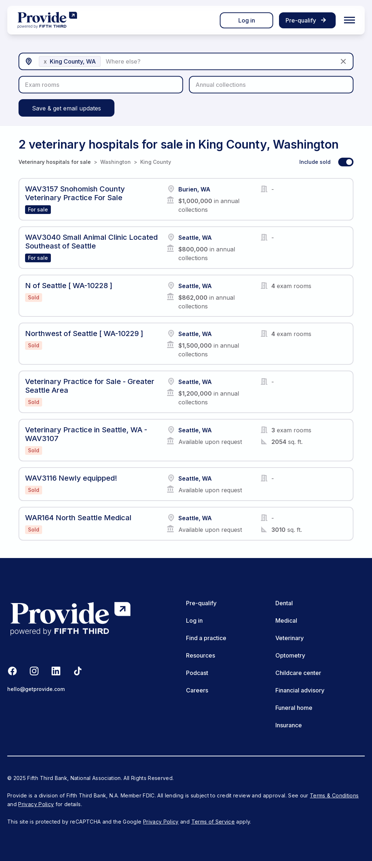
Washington (115, 162)
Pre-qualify (201, 603)
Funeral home (293, 707)
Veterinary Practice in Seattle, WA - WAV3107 (86, 434)
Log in (246, 20)
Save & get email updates (66, 108)
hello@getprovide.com (36, 689)
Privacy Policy (36, 804)
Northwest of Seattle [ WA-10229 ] (84, 333)
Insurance (288, 725)
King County (155, 162)
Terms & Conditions (334, 795)
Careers (197, 690)
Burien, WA (194, 189)
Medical (286, 620)
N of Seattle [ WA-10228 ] (68, 285)
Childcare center (298, 672)
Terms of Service (213, 821)
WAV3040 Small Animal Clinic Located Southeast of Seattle (91, 241)
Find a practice (206, 638)
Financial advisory (299, 690)
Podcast (197, 672)
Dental (284, 603)
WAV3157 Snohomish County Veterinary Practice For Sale (75, 193)
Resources (200, 655)
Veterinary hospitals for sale (55, 162)
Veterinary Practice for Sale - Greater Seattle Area (89, 386)
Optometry (290, 655)
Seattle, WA (195, 237)
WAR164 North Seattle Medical (78, 517)
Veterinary (289, 638)
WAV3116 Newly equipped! (71, 478)
